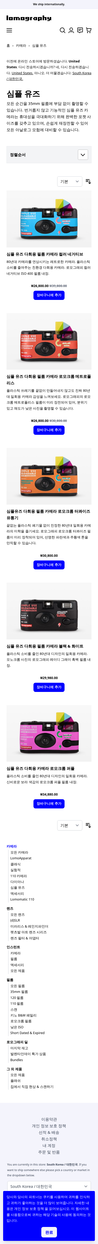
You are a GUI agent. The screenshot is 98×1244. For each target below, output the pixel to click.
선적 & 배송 (49, 1132)
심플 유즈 (17, 887)
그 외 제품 (14, 1069)
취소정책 (49, 1138)
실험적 (15, 870)
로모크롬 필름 (21, 1021)
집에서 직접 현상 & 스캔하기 (32, 1086)
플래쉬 (15, 1080)
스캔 (13, 1009)
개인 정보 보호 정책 (49, 1125)
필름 (13, 959)
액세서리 (17, 893)
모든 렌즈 (17, 914)
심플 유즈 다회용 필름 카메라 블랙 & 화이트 (45, 646)
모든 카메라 (19, 852)
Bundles (16, 1060)
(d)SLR (15, 920)
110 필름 (17, 1003)
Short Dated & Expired (27, 1033)
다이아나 (17, 882)
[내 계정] (71, 30)
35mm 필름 (19, 991)
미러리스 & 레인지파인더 (29, 926)
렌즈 (10, 908)
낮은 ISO (17, 1027)
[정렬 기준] (69, 181)
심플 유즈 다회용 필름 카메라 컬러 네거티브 (45, 254)
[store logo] (49, 18)
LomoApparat (21, 858)
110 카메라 (18, 876)
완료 (49, 1232)
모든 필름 (17, 986)
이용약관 (49, 1119)
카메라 (21, 45)
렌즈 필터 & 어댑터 (24, 938)
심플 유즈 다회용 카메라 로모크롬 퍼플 (40, 768)
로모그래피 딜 (17, 1042)
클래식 (15, 864)
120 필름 (17, 998)
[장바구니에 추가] (49, 295)
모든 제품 (17, 970)
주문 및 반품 (49, 1152)
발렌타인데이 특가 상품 (28, 1054)
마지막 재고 (19, 1048)
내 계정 (49, 1145)
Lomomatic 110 (22, 899)
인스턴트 (13, 947)
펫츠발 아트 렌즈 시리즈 (28, 932)
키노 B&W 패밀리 (23, 1015)
